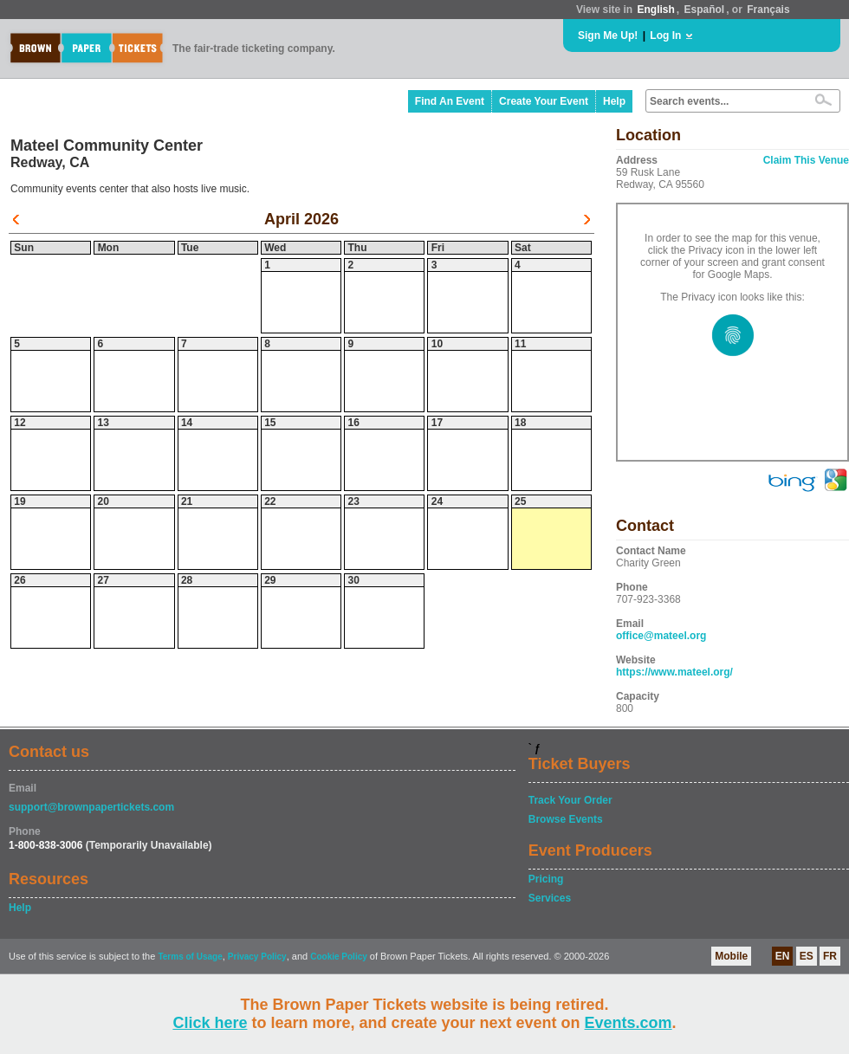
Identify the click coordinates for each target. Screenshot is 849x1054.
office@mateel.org (661, 636)
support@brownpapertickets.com (91, 807)
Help (614, 101)
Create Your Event (543, 101)
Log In (665, 35)
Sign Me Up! (608, 35)
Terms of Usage (190, 956)
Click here (209, 1022)
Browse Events (565, 819)
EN (782, 956)
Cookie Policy (338, 956)
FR (830, 956)
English (655, 9)
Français (768, 9)
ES (806, 956)
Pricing (546, 879)
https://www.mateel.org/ (674, 672)
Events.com (628, 1022)
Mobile (731, 956)
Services (549, 898)
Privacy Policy (257, 956)
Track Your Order (570, 800)
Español (704, 9)
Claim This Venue (806, 160)
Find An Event (449, 101)
